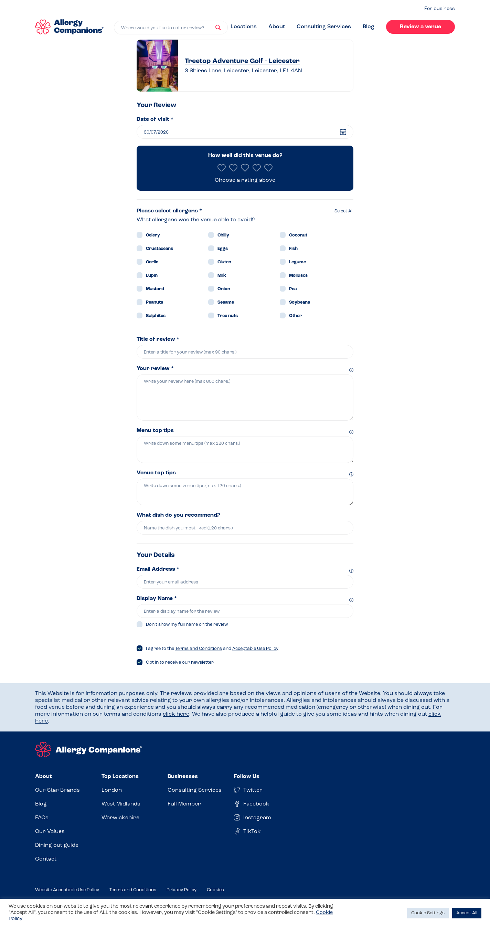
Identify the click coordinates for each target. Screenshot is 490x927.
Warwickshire (120, 818)
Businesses (183, 776)
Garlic (152, 262)
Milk (221, 275)
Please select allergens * (169, 211)
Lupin (152, 275)
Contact (45, 859)
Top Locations (120, 776)
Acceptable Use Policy (255, 648)
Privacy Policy (181, 890)
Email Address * (158, 569)
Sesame (225, 302)
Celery (153, 235)
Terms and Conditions (198, 648)
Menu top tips (155, 430)
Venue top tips (156, 473)
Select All (343, 211)
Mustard (155, 289)
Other (295, 316)
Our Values (50, 831)
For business (439, 8)
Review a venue (420, 27)
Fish (293, 248)
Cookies (215, 890)
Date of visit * (155, 119)
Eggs (222, 248)
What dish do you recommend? (178, 515)
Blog (368, 27)
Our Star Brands (57, 790)
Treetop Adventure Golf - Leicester (242, 61)
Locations (244, 27)
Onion (223, 289)
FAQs (42, 818)
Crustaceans (159, 248)
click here (176, 714)
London (112, 790)
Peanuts (154, 302)
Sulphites (156, 316)
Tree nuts (227, 316)
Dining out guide (56, 845)
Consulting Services (324, 27)
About (276, 27)
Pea (293, 289)
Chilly (223, 235)
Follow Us (246, 776)
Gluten (224, 262)
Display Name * (157, 598)
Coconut (298, 235)
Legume (297, 262)
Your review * (155, 368)
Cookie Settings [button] (428, 913)
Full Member (184, 804)
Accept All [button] (466, 913)
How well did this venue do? (245, 155)
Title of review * (158, 339)
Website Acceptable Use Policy (67, 890)
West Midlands (121, 804)
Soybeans (299, 302)
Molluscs (298, 275)
